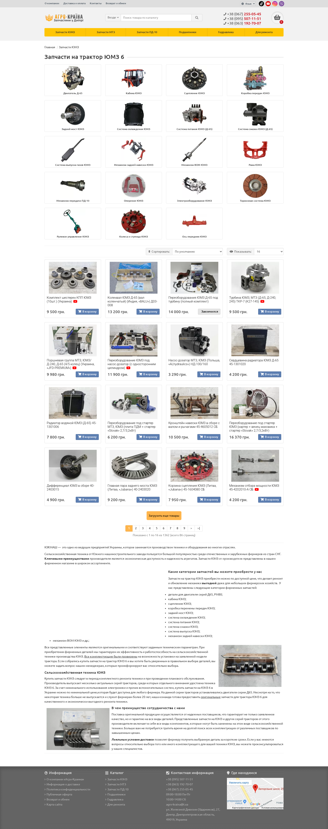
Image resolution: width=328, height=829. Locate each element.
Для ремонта (264, 32)
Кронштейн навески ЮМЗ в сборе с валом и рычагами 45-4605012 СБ (194, 425)
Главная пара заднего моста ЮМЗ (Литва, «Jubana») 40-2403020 (132, 488)
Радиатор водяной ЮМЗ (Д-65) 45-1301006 (71, 425)
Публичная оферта (58, 794)
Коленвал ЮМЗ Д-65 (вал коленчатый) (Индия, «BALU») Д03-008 (132, 301)
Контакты (96, 3)
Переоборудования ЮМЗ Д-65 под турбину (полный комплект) (193, 300)
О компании (52, 3)
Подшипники (187, 32)
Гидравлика (226, 32)
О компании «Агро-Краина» (64, 779)
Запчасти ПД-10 (147, 32)
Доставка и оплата (74, 3)
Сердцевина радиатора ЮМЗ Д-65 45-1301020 (254, 362)
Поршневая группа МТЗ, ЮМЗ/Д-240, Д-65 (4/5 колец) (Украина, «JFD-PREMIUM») (71, 364)
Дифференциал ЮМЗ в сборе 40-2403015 (70, 488)
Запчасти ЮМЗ (65, 32)
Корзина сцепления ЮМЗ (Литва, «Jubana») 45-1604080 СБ (192, 488)
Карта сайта (53, 804)
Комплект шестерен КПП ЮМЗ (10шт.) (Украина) (69, 300)
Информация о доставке (62, 784)
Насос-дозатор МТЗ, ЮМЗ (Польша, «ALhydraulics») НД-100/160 (194, 362)
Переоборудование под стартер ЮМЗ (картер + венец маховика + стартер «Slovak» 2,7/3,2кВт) (253, 427)
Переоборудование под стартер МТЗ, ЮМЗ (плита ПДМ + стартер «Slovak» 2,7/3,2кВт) (132, 427)
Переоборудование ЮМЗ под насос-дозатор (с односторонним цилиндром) (132, 364)
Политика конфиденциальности (67, 789)
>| (198, 528)
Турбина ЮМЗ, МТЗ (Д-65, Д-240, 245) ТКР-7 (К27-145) (252, 300)
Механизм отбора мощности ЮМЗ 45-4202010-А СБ (254, 488)
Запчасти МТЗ (106, 32)
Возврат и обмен (116, 3)
